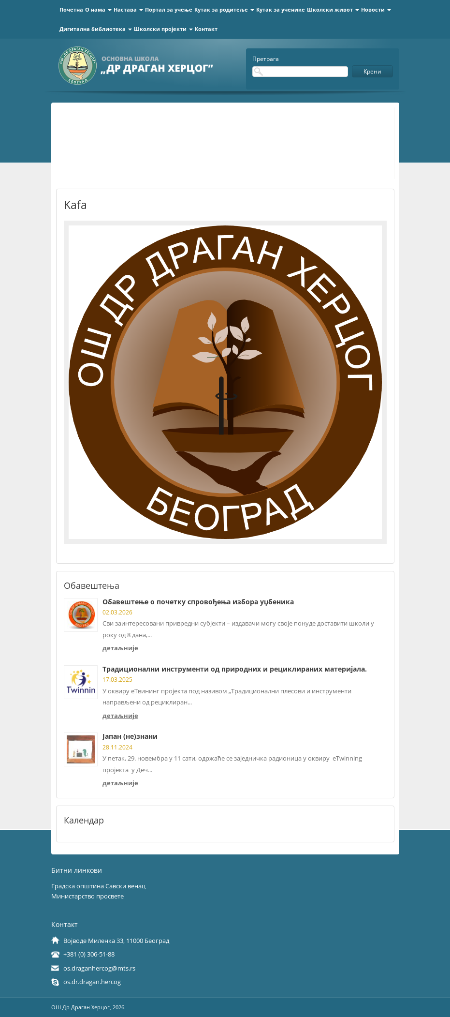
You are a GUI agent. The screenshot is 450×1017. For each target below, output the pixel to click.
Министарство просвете (87, 896)
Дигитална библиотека (95, 28)
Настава (128, 9)
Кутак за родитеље (224, 9)
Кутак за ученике (280, 9)
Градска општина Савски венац (98, 886)
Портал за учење (168, 9)
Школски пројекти (163, 28)
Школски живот (333, 9)
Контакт (206, 28)
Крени (372, 71)
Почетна (71, 9)
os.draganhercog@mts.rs (99, 968)
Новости (376, 9)
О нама (98, 9)
